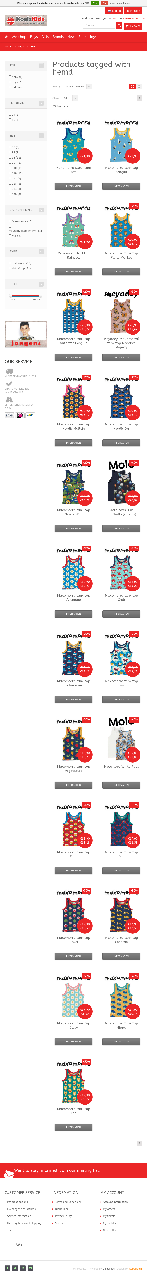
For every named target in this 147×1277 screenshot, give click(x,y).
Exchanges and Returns (21, 1209)
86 (15, 147)
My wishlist (110, 1223)
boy (17, 82)
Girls (45, 37)
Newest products (75, 86)
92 (15, 152)
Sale (82, 37)
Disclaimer (61, 1209)
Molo (17, 235)
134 (16, 188)
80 (15, 119)
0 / (133, 26)
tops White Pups (121, 766)
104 (17, 162)
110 (17, 168)
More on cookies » (120, 3)
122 (16, 178)
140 (16, 194)
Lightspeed (108, 1268)
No (104, 3)
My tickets (109, 1216)
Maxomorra (22, 221)
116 (17, 173)
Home (8, 46)
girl (17, 87)
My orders (109, 1209)
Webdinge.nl (135, 1268)
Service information (19, 1216)
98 (16, 157)
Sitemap (60, 1223)
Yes (95, 3)
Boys (34, 37)
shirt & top (21, 268)
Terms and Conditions (68, 1202)
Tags (21, 46)
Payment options (17, 1202)
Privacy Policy (63, 1216)
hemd (33, 46)
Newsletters (110, 1230)
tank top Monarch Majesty (121, 343)
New (71, 37)
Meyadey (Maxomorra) (25, 230)
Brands (58, 37)
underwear (21, 263)
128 (16, 183)
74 (15, 114)
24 (65, 98)
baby (17, 77)
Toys (92, 37)
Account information (115, 1202)
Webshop (19, 37)
